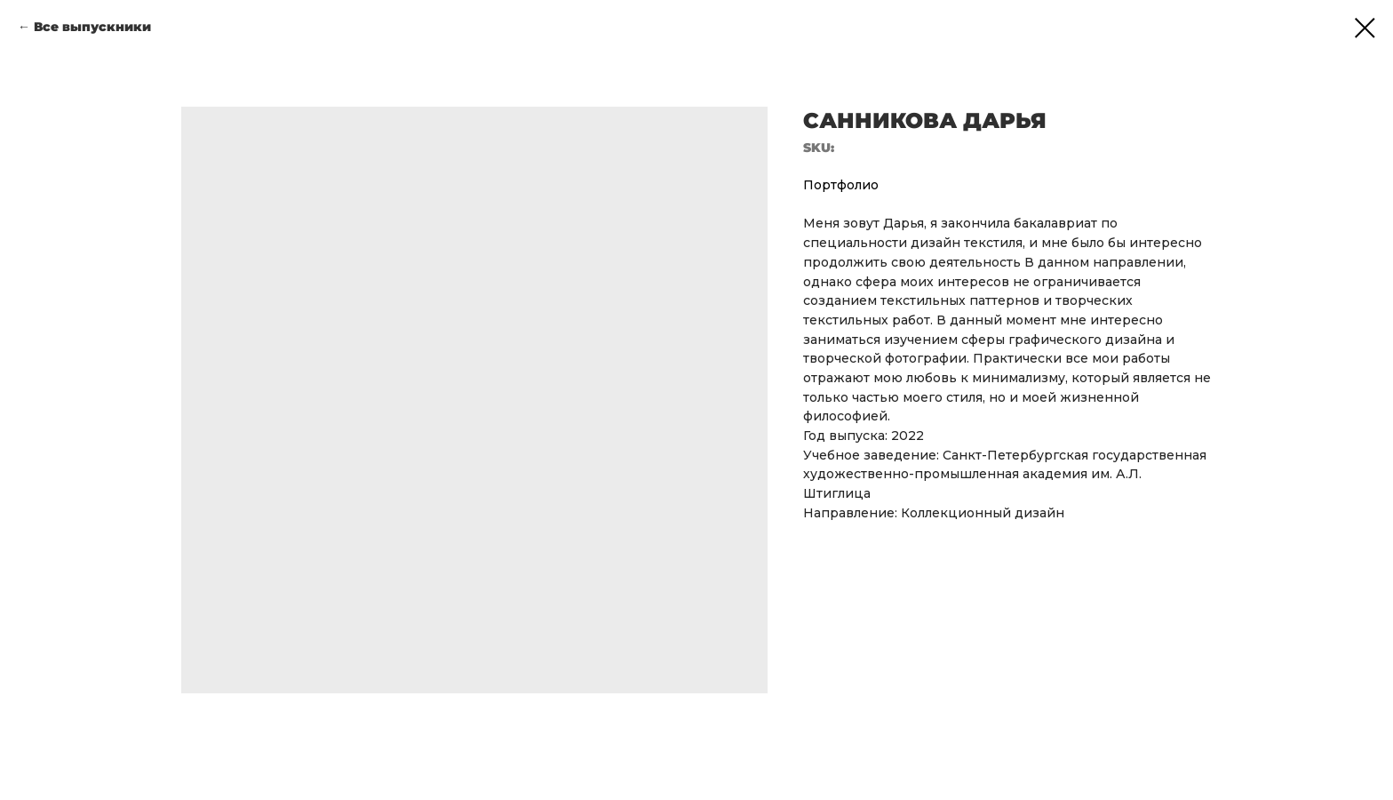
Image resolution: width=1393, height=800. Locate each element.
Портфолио (841, 185)
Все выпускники (92, 27)
